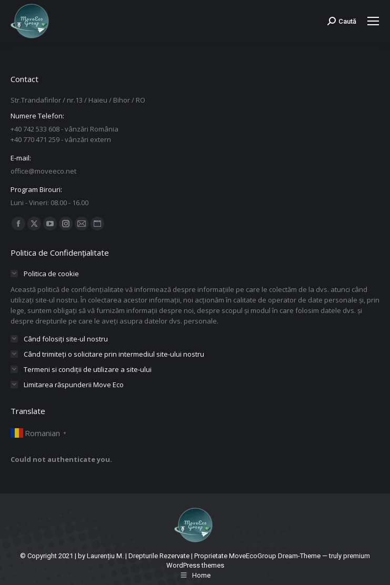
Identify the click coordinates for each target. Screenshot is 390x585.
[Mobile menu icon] (373, 21)
